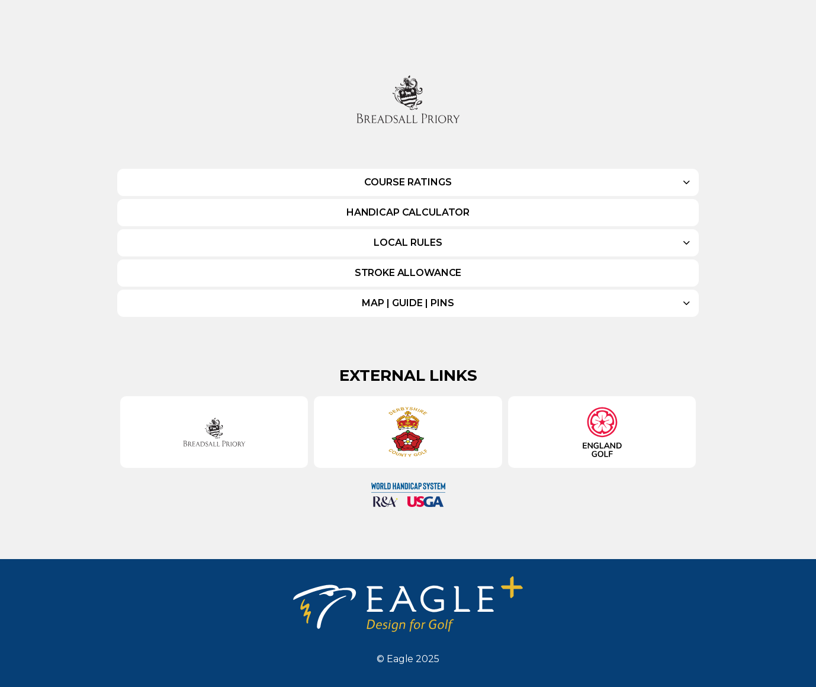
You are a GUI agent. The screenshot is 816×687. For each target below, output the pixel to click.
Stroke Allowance (408, 272)
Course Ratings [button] (408, 182)
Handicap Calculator (408, 212)
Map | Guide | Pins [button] (408, 303)
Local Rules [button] (408, 242)
